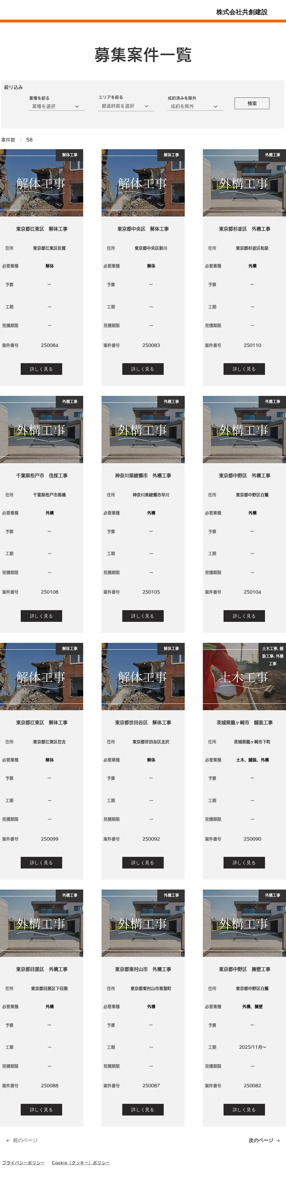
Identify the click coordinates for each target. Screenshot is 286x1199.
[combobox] (126, 106)
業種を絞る (39, 98)
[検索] (252, 103)
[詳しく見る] (41, 369)
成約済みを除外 (182, 98)
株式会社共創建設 (242, 13)
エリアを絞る (111, 97)
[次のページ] (261, 1140)
